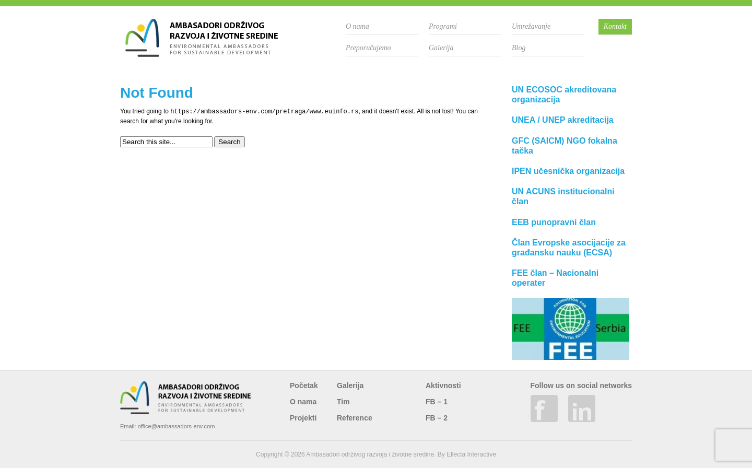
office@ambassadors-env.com (176, 426)
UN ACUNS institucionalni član (563, 196)
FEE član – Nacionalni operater (555, 277)
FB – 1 (437, 401)
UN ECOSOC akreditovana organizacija (564, 94)
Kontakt (615, 26)
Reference (354, 418)
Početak (304, 385)
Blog (518, 48)
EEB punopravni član (554, 222)
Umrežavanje (531, 26)
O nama (357, 26)
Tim (343, 401)
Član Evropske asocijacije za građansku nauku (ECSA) (569, 247)
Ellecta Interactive (471, 454)
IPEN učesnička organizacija (568, 171)
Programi (443, 26)
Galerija (441, 48)
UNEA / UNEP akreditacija (563, 119)
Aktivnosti (443, 385)
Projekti (303, 418)
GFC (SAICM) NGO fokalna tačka (564, 145)
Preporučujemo (368, 48)
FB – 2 (437, 418)
